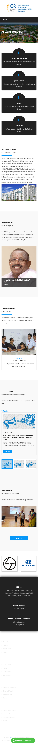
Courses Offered (7, 691)
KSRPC (11, 737)
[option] (19, 433)
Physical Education (8, 714)
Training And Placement (9, 710)
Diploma (19, 358)
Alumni (4, 721)
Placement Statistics (8, 717)
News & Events (7, 665)
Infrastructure (6, 649)
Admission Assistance (22, 740)
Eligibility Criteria (7, 694)
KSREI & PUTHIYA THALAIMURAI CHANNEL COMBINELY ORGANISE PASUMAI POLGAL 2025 (18, 437)
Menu (4, 20)
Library (4, 668)
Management (6, 675)
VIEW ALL (5, 411)
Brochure (5, 698)
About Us (5, 642)
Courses (5, 645)
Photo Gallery (6, 672)
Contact (5, 652)
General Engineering (19, 361)
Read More (7, 451)
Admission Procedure (9, 687)
